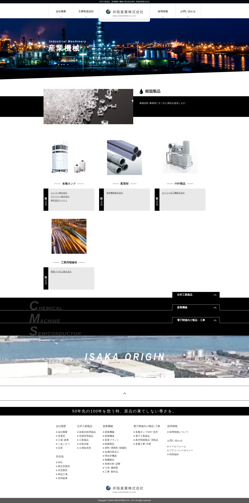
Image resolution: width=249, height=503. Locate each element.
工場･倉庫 (63, 440)
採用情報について (178, 432)
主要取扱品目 (86, 11)
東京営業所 (64, 466)
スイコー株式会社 (59, 193)
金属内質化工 (112, 451)
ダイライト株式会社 (60, 196)
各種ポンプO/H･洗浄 (146, 432)
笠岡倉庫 (62, 478)
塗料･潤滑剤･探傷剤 (115, 447)
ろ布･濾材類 (111, 467)
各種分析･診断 (112, 463)
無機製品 (109, 459)
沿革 (60, 447)
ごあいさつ (64, 443)
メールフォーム (177, 446)
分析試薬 (84, 443)
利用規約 (174, 454)
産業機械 (109, 432)
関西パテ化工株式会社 (61, 271)
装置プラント (112, 440)
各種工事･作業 (143, 443)
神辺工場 (62, 474)
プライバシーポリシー (181, 450)
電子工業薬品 (142, 436)
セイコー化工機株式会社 (173, 193)
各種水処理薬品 (87, 432)
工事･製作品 (111, 471)
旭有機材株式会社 (114, 193)
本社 (60, 462)
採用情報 (163, 11)
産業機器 (109, 436)
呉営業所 (62, 470)
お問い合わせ (188, 11)
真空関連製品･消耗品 (146, 440)
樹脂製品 (109, 443)
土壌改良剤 (85, 447)
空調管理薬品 (86, 436)
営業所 (61, 436)
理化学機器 (111, 455)
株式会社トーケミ (59, 200)
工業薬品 (84, 440)
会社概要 (61, 11)
